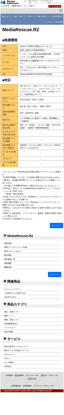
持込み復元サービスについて (16, 346)
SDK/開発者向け (57, 16)
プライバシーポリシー (42, 386)
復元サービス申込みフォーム (16, 350)
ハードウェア (49, 22)
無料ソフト (32, 16)
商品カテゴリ (6, 16)
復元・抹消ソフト (20, 16)
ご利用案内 (15, 386)
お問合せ (8, 366)
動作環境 (8, 255)
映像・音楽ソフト (43, 16)
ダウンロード (56, 225)
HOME (9, 375)
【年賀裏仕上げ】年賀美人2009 (15, 293)
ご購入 (42, 375)
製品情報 (18, 375)
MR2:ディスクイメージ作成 (15, 247)
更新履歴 (8, 263)
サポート (8, 358)
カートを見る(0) (54, 6)
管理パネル (56, 391)
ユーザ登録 (8, 362)
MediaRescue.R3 (10, 297)
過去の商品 (59, 22)
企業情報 (26, 386)
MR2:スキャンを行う (12, 251)
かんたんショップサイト (12, 289)
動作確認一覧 (9, 259)
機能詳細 (8, 267)
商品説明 (8, 243)
